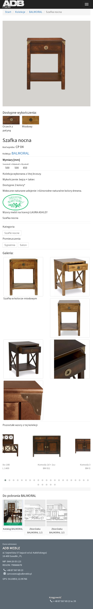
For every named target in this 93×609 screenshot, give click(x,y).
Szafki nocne (11, 233)
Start (8, 12)
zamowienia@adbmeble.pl (19, 573)
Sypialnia (9, 245)
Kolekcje (20, 12)
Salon (23, 245)
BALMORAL (35, 12)
